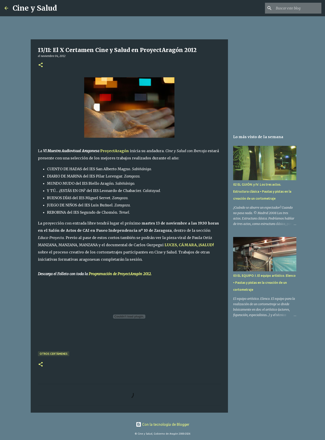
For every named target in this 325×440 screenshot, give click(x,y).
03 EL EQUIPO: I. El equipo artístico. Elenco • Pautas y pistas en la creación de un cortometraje (264, 282)
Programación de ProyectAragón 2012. (120, 274)
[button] (40, 65)
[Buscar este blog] (297, 8)
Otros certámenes (53, 353)
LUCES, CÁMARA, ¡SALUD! (189, 245)
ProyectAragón (114, 151)
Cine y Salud (35, 8)
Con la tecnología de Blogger (162, 424)
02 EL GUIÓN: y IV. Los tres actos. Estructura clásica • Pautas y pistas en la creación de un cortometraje (262, 191)
